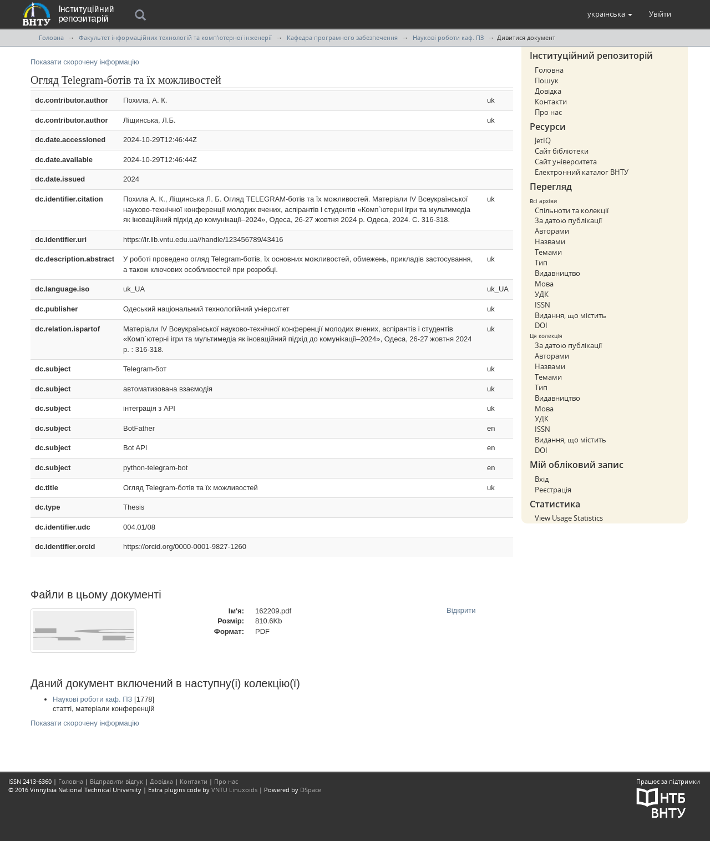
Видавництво (557, 273)
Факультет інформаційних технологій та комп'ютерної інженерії (175, 37)
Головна (51, 37)
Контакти (551, 102)
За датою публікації (568, 220)
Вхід (542, 479)
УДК (542, 294)
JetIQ (543, 140)
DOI (541, 325)
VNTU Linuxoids (234, 789)
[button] (610, 14)
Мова (544, 284)
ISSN (542, 305)
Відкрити (461, 610)
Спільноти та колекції (571, 210)
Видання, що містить (570, 315)
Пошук (547, 80)
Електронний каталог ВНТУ (581, 172)
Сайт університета (566, 162)
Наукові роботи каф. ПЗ (448, 37)
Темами (548, 252)
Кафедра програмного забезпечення (342, 37)
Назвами (550, 241)
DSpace (310, 789)
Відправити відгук (116, 781)
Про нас (548, 112)
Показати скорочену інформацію (85, 62)
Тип (541, 263)
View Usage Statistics (569, 518)
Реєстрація (553, 490)
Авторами (552, 231)
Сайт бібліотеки (562, 151)
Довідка (548, 91)
